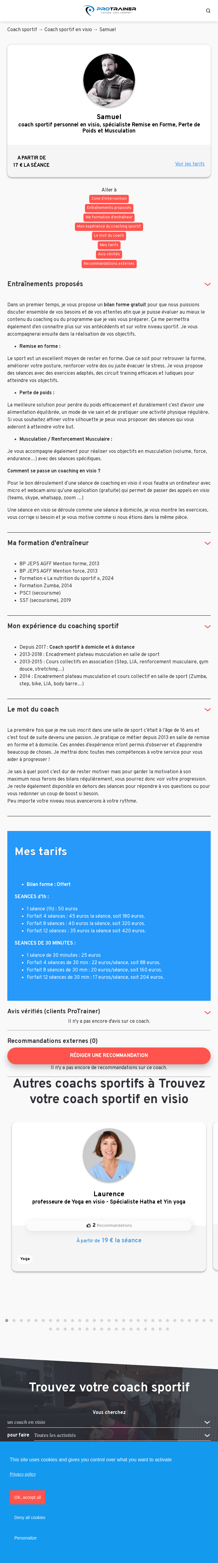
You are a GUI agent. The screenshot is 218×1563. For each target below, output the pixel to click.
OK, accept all (27, 1497)
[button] (6, 1320)
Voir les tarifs (190, 164)
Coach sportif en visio (68, 30)
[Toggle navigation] (10, 11)
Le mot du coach (33, 710)
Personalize (25, 1538)
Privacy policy (23, 1474)
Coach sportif (22, 30)
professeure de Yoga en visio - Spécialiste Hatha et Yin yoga (109, 1198)
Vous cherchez (109, 1413)
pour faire (18, 1435)
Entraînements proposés (45, 284)
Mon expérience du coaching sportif (63, 626)
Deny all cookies (29, 1517)
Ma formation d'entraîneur (48, 543)
